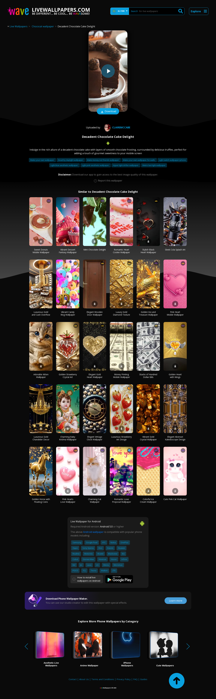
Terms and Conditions (102, 679)
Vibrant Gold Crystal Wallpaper (148, 438)
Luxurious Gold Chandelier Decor (41, 438)
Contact (73, 679)
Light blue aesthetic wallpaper (64, 165)
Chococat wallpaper (43, 26)
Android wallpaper (93, 532)
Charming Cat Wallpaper (94, 500)
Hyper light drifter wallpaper (126, 165)
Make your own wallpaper (42, 160)
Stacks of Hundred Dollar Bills (148, 376)
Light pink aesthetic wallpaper (95, 165)
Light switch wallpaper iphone (172, 160)
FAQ (135, 679)
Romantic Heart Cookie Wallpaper (121, 251)
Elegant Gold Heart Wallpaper (94, 376)
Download (108, 112)
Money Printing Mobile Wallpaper (121, 376)
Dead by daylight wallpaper (70, 160)
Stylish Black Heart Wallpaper (148, 251)
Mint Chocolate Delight (94, 249)
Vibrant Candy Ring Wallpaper (68, 313)
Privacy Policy (124, 679)
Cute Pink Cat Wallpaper (175, 499)
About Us (84, 679)
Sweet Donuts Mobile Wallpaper (41, 251)
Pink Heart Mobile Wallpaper (175, 313)
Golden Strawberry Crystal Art (68, 376)
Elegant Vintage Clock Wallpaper (94, 438)
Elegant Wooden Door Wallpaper (95, 313)
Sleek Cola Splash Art (175, 249)
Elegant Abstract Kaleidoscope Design (175, 438)
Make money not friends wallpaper (103, 160)
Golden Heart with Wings (175, 376)
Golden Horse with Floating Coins (41, 500)
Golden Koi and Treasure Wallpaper (148, 313)
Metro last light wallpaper (153, 165)
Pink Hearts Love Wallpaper (67, 500)
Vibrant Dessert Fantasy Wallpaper (68, 251)
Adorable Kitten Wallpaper (40, 376)
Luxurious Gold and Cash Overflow (41, 313)
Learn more (175, 600)
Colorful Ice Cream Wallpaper (148, 500)
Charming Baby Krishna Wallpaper (67, 438)
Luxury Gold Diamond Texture (121, 313)
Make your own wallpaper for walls (139, 160)
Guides (143, 679)
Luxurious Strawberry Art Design (121, 438)
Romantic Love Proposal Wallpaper (121, 500)
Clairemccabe (116, 127)
